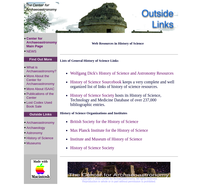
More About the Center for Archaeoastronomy (40, 80)
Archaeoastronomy (40, 123)
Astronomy (34, 133)
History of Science (39, 138)
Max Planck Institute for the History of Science (109, 130)
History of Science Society (92, 95)
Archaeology (35, 128)
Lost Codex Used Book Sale (39, 104)
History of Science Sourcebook (96, 82)
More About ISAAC (40, 89)
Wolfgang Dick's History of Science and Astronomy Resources (121, 73)
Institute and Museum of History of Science (106, 139)
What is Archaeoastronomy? (41, 69)
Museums (33, 143)
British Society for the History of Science (104, 121)
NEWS (31, 51)
